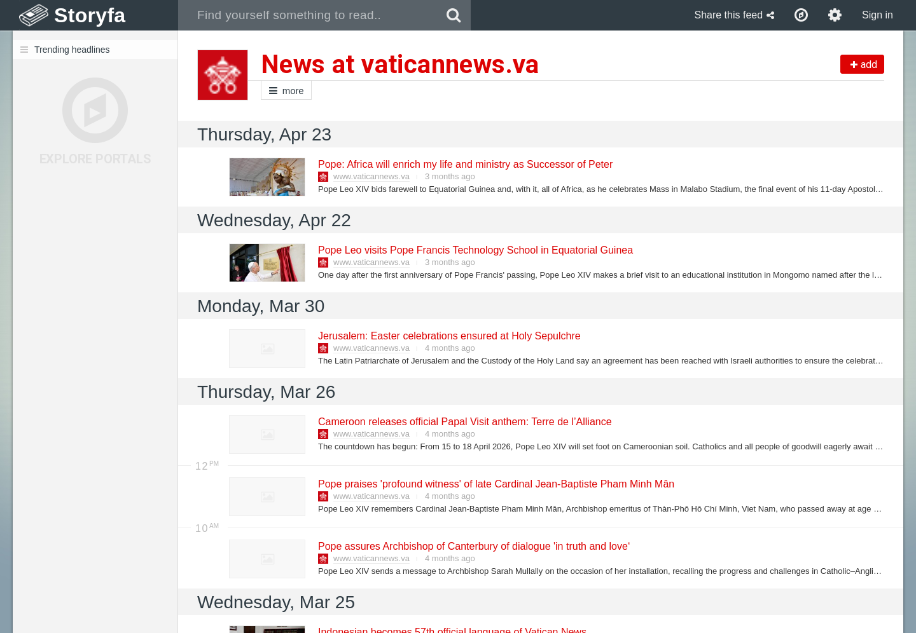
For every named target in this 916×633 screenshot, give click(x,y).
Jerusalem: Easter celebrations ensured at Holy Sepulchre (448, 335)
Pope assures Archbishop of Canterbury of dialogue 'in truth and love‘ (473, 546)
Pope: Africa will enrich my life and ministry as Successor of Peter (464, 164)
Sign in (877, 15)
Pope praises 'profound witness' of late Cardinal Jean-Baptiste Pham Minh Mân (495, 484)
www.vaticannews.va (371, 176)
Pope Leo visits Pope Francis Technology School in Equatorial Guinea (475, 250)
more (286, 90)
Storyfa (90, 15)
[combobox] (307, 15)
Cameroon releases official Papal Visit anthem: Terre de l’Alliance (464, 421)
